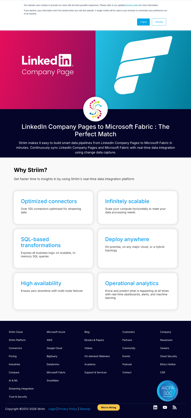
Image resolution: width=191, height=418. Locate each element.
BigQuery (52, 356)
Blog (87, 331)
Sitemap (85, 409)
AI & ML (13, 380)
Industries (14, 364)
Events (126, 356)
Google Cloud (54, 348)
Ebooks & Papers (94, 339)
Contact (126, 372)
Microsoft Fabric (56, 372)
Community (128, 348)
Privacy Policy (67, 409)
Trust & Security (18, 396)
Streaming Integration (21, 388)
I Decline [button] (159, 22)
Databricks (53, 364)
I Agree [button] (143, 22)
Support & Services (95, 372)
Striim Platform (17, 339)
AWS (49, 339)
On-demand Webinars (97, 356)
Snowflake (53, 380)
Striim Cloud (16, 331)
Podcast (127, 364)
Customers (128, 331)
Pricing (13, 356)
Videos (88, 348)
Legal (52, 409)
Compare (14, 372)
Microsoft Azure (56, 331)
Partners (127, 339)
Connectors (15, 348)
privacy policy (132, 5)
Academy (90, 364)
